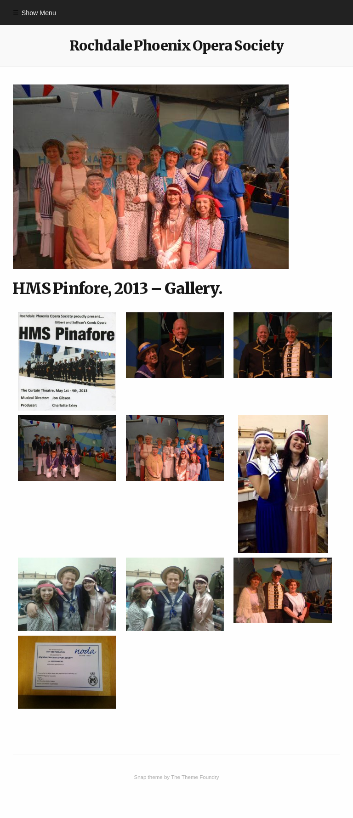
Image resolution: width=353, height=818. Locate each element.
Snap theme (148, 777)
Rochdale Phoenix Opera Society (176, 45)
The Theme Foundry (195, 777)
